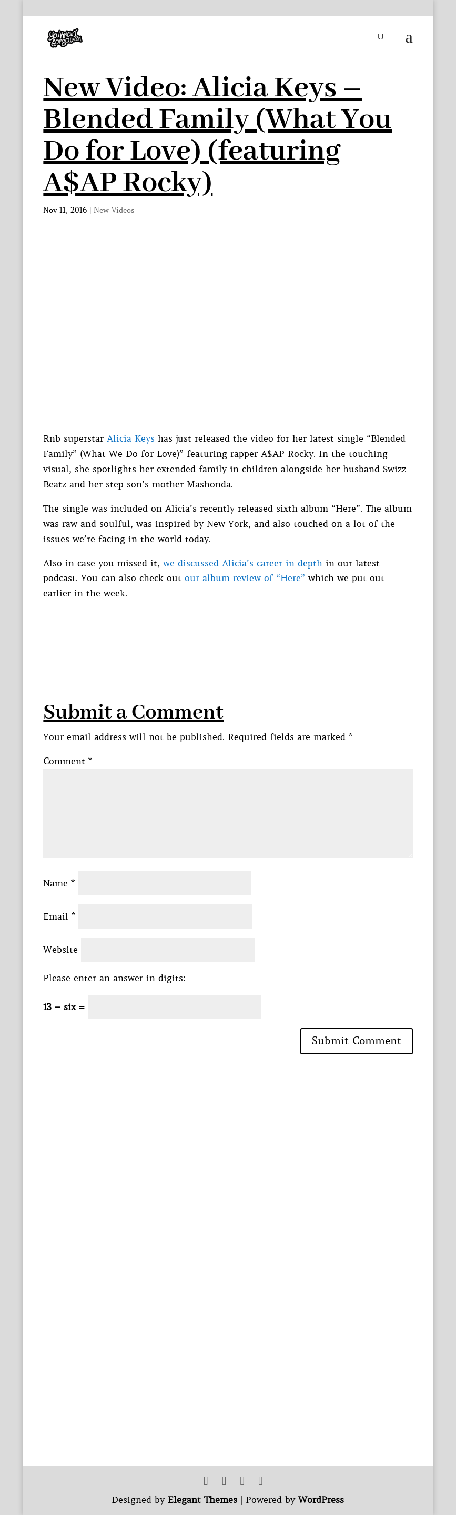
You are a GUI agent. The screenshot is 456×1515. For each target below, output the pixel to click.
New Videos (114, 210)
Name (59, 883)
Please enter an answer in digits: (114, 978)
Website (60, 949)
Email (59, 916)
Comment (67, 761)
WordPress (321, 1500)
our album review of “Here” (246, 578)
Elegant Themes (202, 1500)
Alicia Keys (131, 438)
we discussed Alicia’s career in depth (242, 563)
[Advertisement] (234, 625)
